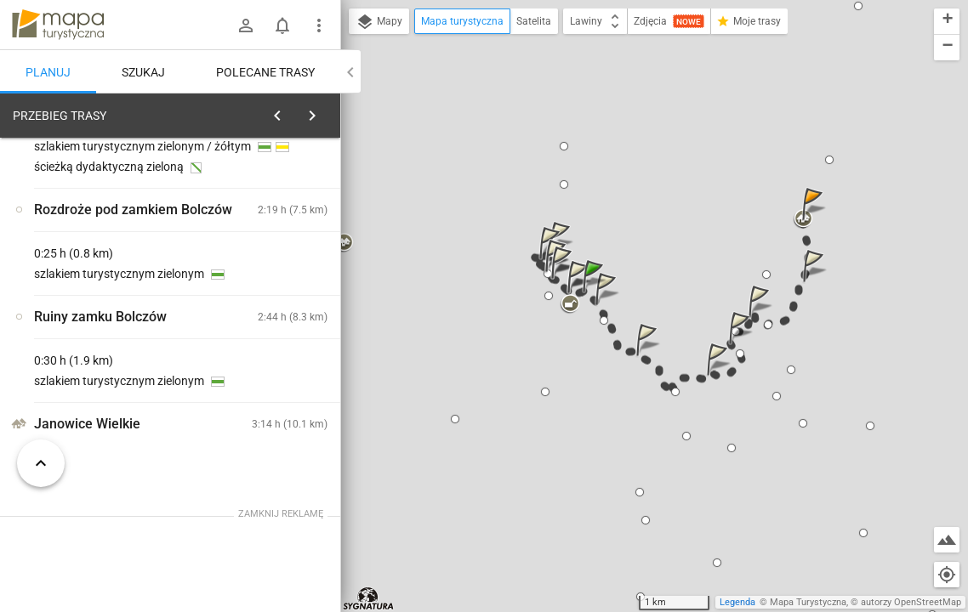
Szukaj (143, 72)
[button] (595, 293)
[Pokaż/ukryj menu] (319, 25)
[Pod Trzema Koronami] (102, 376)
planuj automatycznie (273, 235)
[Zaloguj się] (245, 25)
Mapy (379, 22)
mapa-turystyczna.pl (58, 24)
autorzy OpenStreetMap (911, 602)
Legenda (737, 602)
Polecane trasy (265, 72)
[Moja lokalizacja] (946, 574)
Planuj (48, 72)
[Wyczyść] (321, 111)
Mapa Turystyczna (808, 602)
